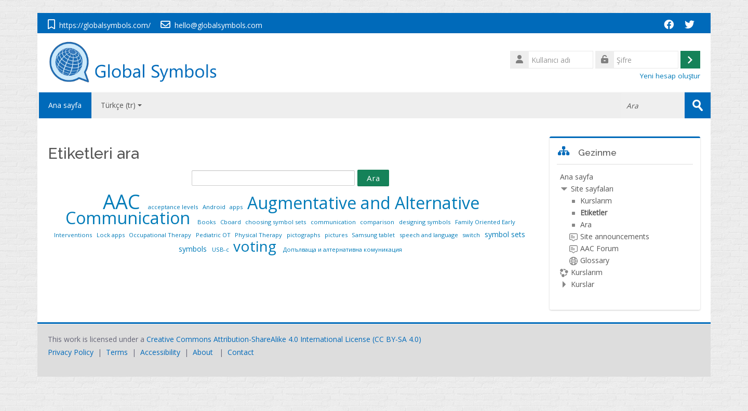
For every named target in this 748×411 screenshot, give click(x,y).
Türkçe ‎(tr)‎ (121, 105)
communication (334, 222)
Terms (117, 352)
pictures (337, 235)
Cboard (231, 222)
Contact (241, 352)
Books (207, 222)
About (203, 352)
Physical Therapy (259, 235)
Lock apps (111, 235)
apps (237, 207)
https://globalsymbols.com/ (105, 25)
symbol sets (505, 234)
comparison (378, 222)
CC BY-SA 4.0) (398, 339)
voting (256, 246)
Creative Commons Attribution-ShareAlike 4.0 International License (258, 339)
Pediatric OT (214, 235)
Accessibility (160, 352)
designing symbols (425, 222)
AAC (124, 201)
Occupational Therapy (161, 235)
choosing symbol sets (276, 222)
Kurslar (582, 284)
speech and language (429, 235)
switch (472, 235)
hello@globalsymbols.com (218, 25)
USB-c (221, 249)
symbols (194, 249)
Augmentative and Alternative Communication (272, 210)
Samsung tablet (374, 235)
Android (215, 207)
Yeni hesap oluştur (670, 75)
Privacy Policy (71, 352)
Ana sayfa (64, 105)
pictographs (304, 235)
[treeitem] (625, 231)
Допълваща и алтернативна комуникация (342, 249)
